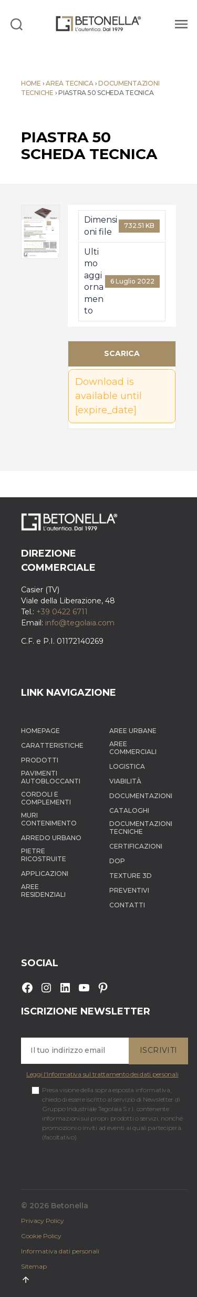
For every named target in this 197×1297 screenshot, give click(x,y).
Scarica (122, 353)
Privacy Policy (42, 1221)
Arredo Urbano (51, 838)
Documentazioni (140, 796)
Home (31, 83)
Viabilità (125, 781)
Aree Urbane (133, 731)
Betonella (69, 1205)
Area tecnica (70, 83)
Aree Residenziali (43, 890)
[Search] (16, 23)
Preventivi (129, 890)
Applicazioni (44, 873)
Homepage (40, 731)
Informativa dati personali (60, 1251)
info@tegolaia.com (80, 622)
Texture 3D (130, 876)
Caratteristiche (52, 745)
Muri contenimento (49, 819)
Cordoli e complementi (46, 798)
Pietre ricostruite (43, 855)
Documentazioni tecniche (140, 827)
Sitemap (34, 1266)
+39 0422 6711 (62, 611)
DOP (117, 861)
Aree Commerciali (133, 748)
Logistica (127, 766)
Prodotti (39, 760)
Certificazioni (135, 846)
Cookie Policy (41, 1236)
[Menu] (179, 23)
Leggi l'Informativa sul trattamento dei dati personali (102, 1074)
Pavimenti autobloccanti (50, 777)
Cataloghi (129, 810)
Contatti (127, 905)
